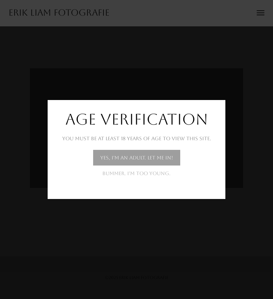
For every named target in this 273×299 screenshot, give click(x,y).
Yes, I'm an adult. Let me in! (136, 158)
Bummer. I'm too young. (136, 173)
